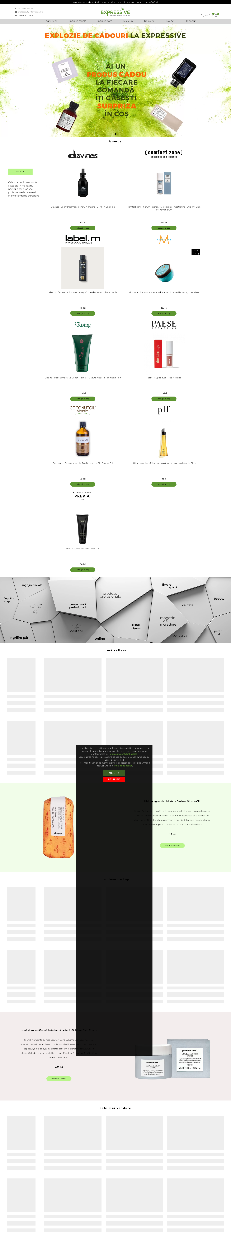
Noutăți (153, 1238)
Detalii (40, 1145)
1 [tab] (116, 134)
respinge (114, 779)
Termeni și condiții (91, 1234)
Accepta (114, 772)
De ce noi (154, 1234)
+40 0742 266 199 (25, 8)
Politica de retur (90, 1238)
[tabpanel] (115, 80)
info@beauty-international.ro (30, 12)
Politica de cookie (123, 765)
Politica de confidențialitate (123, 754)
